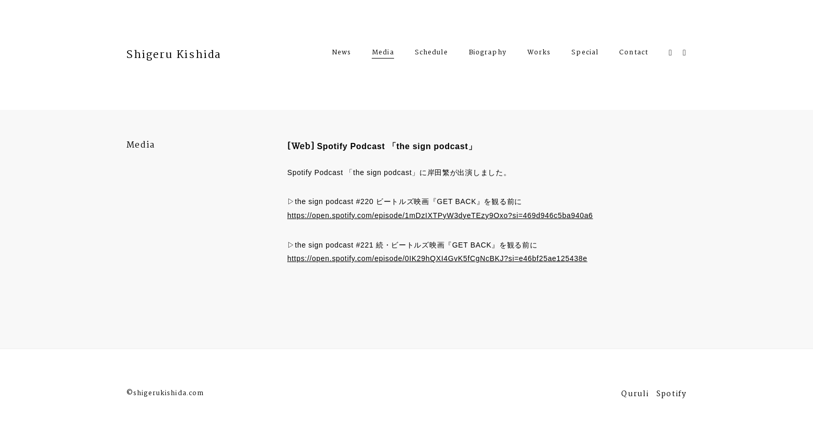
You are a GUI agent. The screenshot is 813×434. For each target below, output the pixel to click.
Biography (488, 54)
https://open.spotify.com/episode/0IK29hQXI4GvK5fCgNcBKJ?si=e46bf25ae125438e (437, 258)
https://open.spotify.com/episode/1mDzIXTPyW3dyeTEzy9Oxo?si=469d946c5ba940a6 (440, 215)
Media (383, 52)
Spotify (671, 395)
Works (539, 54)
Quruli (635, 395)
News (341, 54)
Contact (633, 54)
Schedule (431, 54)
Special (584, 54)
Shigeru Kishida (174, 55)
